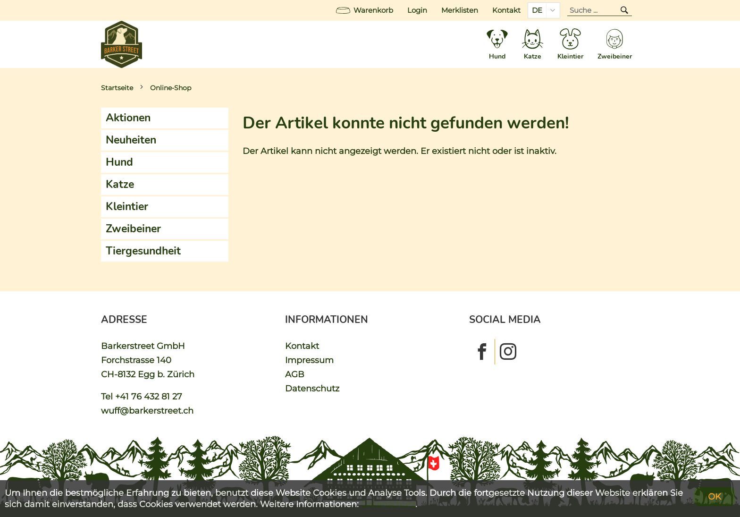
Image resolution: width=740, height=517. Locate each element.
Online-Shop (170, 88)
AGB (294, 374)
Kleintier (127, 206)
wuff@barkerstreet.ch (147, 410)
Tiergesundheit (143, 251)
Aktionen (128, 117)
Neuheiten (131, 140)
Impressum (309, 360)
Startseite (117, 88)
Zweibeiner (133, 228)
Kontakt (506, 10)
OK (714, 496)
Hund (119, 162)
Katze (120, 184)
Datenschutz (312, 388)
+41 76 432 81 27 (148, 396)
